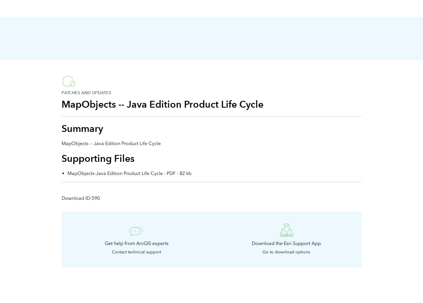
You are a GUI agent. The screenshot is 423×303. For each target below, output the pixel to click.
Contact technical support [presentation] (136, 252)
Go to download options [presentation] (286, 252)
